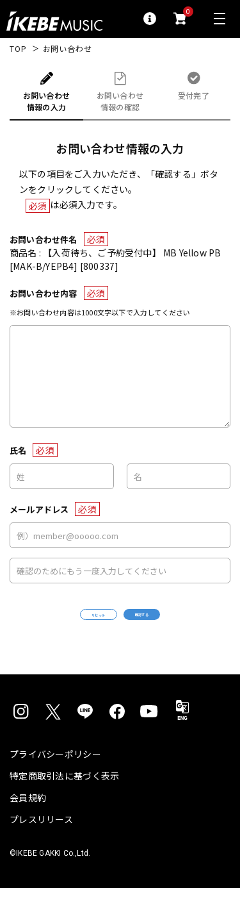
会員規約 (28, 818)
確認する (176, 624)
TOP (18, 48)
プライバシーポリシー (55, 775)
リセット (63, 625)
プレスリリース (41, 840)
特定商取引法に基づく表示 (64, 796)
